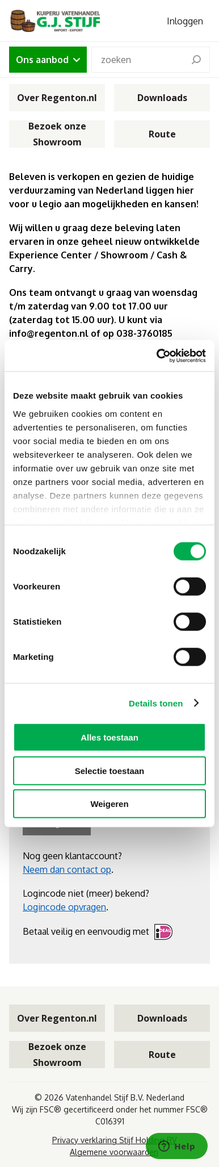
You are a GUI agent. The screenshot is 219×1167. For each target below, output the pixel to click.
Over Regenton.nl (57, 97)
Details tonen (156, 703)
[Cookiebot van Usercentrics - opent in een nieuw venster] (157, 355)
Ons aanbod (48, 59)
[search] (196, 60)
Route (162, 134)
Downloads (162, 97)
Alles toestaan (109, 737)
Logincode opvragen (64, 907)
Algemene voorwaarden (114, 1152)
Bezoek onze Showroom (57, 134)
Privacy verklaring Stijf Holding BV (114, 1140)
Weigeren (109, 804)
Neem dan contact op (67, 869)
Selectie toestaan (110, 770)
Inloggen (185, 21)
